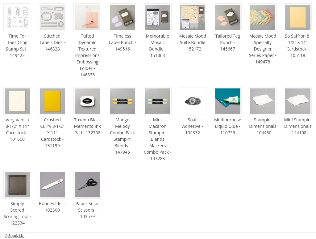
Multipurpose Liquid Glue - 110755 (227, 126)
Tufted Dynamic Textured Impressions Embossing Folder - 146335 (87, 55)
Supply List (16, 235)
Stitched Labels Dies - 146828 (52, 42)
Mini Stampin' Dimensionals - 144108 (297, 126)
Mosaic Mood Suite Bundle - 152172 (192, 42)
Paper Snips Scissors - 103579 (87, 210)
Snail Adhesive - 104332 (192, 126)
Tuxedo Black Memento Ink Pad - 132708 (87, 126)
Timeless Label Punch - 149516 (122, 42)
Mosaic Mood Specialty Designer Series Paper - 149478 (262, 49)
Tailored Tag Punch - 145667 (227, 42)
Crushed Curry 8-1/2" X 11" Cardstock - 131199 (52, 132)
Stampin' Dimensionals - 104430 (262, 126)
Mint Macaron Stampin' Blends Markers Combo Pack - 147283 (157, 139)
